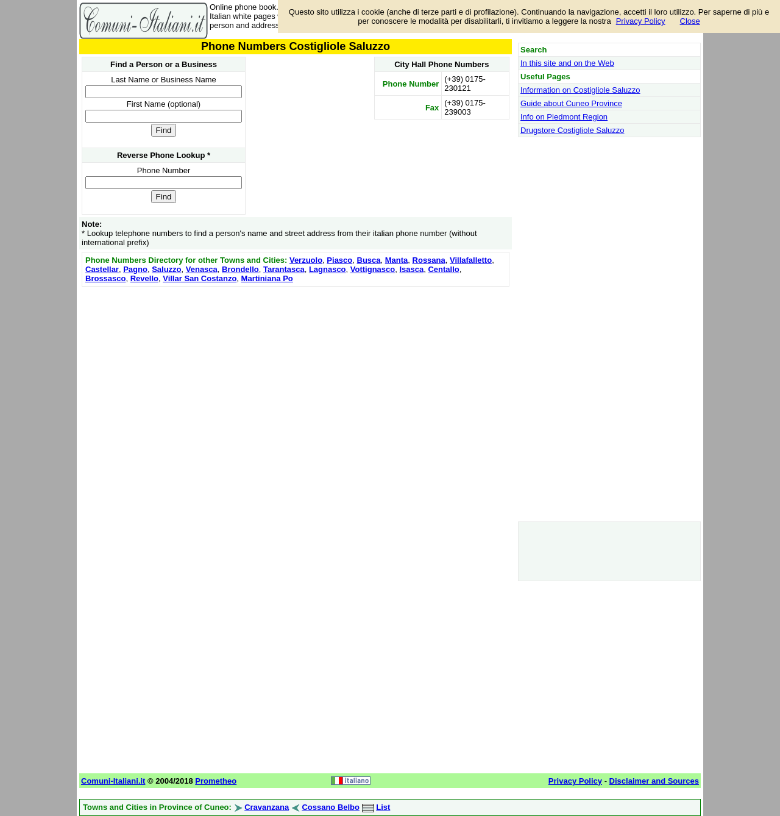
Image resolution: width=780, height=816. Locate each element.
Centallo (443, 269)
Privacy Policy (640, 21)
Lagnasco (327, 269)
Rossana (429, 260)
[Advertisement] (295, 375)
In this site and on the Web (567, 63)
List (383, 807)
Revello (144, 278)
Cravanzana (266, 807)
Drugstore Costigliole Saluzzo (572, 130)
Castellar (102, 269)
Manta (396, 260)
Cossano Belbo (331, 807)
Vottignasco (372, 269)
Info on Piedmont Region (564, 116)
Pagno (135, 269)
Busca (369, 260)
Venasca (202, 269)
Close (690, 21)
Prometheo (215, 781)
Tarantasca (284, 269)
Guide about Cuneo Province (571, 103)
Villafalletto (471, 260)
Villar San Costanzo (199, 278)
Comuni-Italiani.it (113, 781)
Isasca (411, 269)
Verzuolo (305, 260)
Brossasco (105, 278)
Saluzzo (166, 269)
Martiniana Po (267, 278)
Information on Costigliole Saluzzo (580, 90)
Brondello (240, 269)
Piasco (339, 260)
